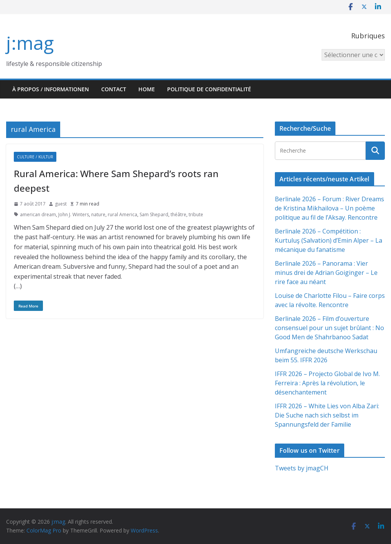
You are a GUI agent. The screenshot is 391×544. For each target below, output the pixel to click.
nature (98, 214)
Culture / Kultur (35, 156)
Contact (113, 89)
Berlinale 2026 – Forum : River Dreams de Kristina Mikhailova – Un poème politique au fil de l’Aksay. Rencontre (329, 208)
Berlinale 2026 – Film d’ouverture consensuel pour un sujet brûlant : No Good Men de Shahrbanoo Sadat (329, 327)
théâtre (178, 214)
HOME (146, 89)
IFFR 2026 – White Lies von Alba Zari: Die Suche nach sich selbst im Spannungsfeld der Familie (327, 415)
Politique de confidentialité (209, 89)
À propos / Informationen (50, 89)
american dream (38, 214)
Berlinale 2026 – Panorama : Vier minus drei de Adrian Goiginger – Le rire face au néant (326, 272)
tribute (196, 214)
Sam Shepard (154, 214)
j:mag (30, 42)
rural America (122, 214)
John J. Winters (73, 214)
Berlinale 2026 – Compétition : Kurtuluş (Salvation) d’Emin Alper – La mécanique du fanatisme (328, 240)
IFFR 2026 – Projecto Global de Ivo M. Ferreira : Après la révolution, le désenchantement (327, 383)
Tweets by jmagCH (302, 468)
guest (61, 204)
